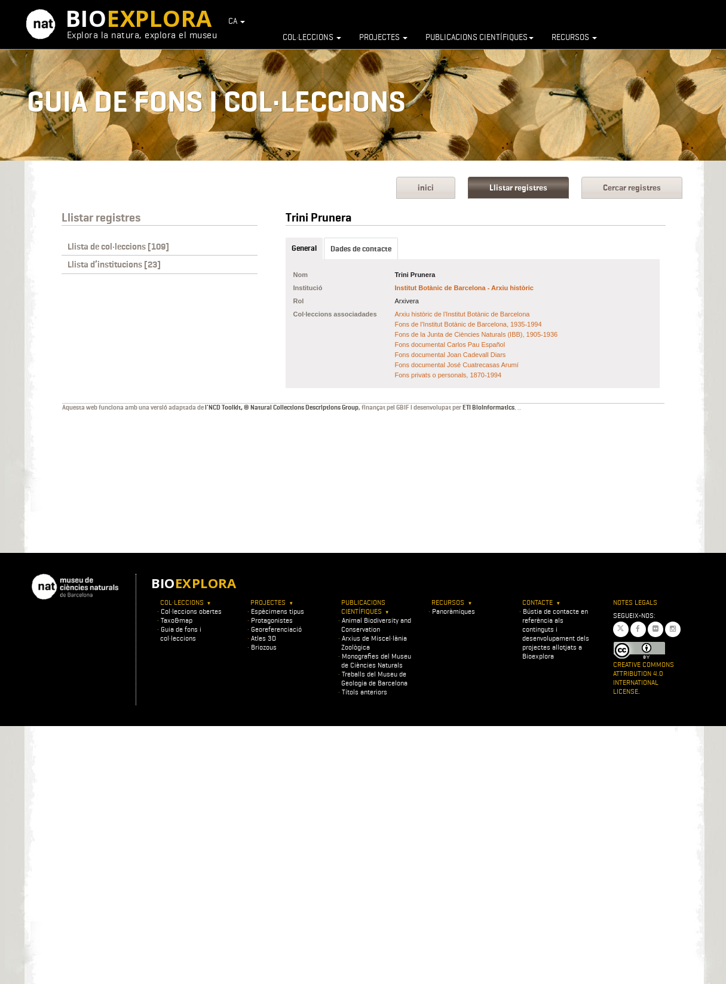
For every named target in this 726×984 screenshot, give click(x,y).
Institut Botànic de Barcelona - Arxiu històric (464, 287)
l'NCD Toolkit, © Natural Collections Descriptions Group (282, 407)
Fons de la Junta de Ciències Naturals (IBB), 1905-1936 (476, 334)
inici (426, 188)
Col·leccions (312, 37)
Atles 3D (263, 638)
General (304, 248)
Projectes (383, 37)
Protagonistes (272, 620)
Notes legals (635, 602)
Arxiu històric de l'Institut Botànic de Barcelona (462, 314)
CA (236, 21)
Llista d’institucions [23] (114, 264)
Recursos (574, 37)
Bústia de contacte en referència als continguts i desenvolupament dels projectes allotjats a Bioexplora (555, 633)
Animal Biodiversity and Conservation (376, 625)
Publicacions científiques (479, 37)
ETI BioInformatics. (489, 407)
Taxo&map (176, 620)
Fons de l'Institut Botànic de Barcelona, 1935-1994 (468, 324)
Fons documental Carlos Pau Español (450, 344)
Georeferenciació (276, 629)
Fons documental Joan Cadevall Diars (450, 354)
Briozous (264, 646)
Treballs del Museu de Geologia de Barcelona (374, 678)
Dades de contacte (360, 249)
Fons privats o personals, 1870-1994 (448, 375)
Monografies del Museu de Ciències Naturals (376, 660)
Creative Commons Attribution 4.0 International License (643, 678)
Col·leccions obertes (191, 611)
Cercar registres (632, 188)
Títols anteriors (364, 691)
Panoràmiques (453, 611)
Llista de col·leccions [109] (118, 246)
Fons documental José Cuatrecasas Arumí (457, 364)
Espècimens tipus (277, 611)
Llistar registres (518, 188)
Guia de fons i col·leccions (180, 633)
